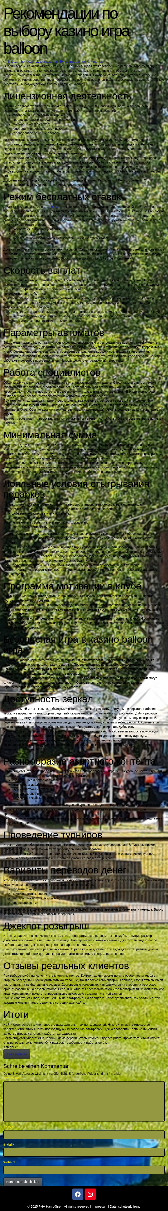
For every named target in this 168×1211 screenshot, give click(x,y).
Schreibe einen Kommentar (81, 61)
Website (9, 1162)
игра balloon (52, 206)
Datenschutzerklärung (125, 1206)
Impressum (99, 1206)
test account (46, 61)
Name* (8, 1127)
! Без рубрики (17, 1054)
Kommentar (12, 1078)
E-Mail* (8, 1144)
